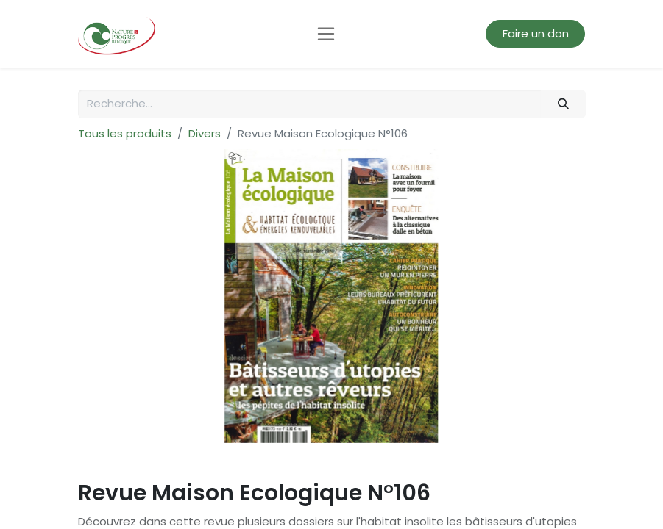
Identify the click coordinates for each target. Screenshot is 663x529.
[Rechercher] (563, 104)
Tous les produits (124, 133)
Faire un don (536, 33)
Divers (204, 133)
